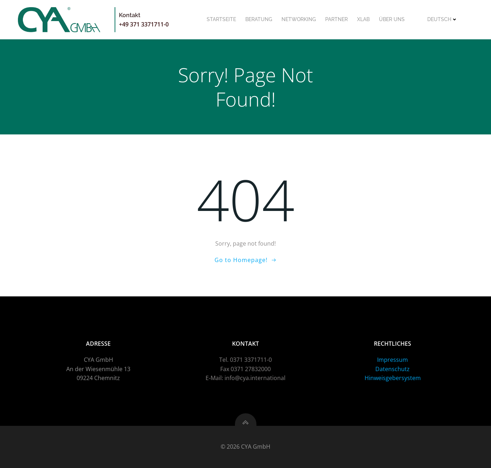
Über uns (392, 19)
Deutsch (442, 19)
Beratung (258, 19)
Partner (336, 19)
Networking (298, 19)
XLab (363, 19)
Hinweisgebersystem (393, 378)
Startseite (221, 19)
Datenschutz (392, 369)
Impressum (392, 360)
